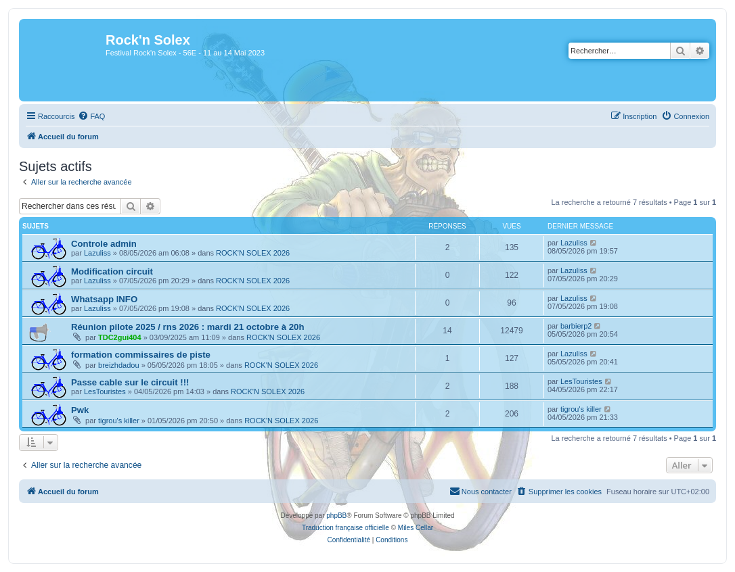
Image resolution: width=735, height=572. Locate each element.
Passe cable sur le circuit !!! (130, 382)
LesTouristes (105, 391)
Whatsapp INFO (104, 299)
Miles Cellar (415, 527)
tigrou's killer (118, 420)
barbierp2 (576, 326)
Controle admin (104, 244)
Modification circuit (112, 271)
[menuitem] (91, 116)
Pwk (80, 410)
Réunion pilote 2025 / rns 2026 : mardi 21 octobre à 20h (187, 327)
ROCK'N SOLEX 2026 (253, 253)
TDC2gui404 (119, 337)
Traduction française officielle (345, 527)
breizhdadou (118, 365)
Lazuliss (97, 253)
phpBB (336, 515)
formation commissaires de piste (140, 355)
